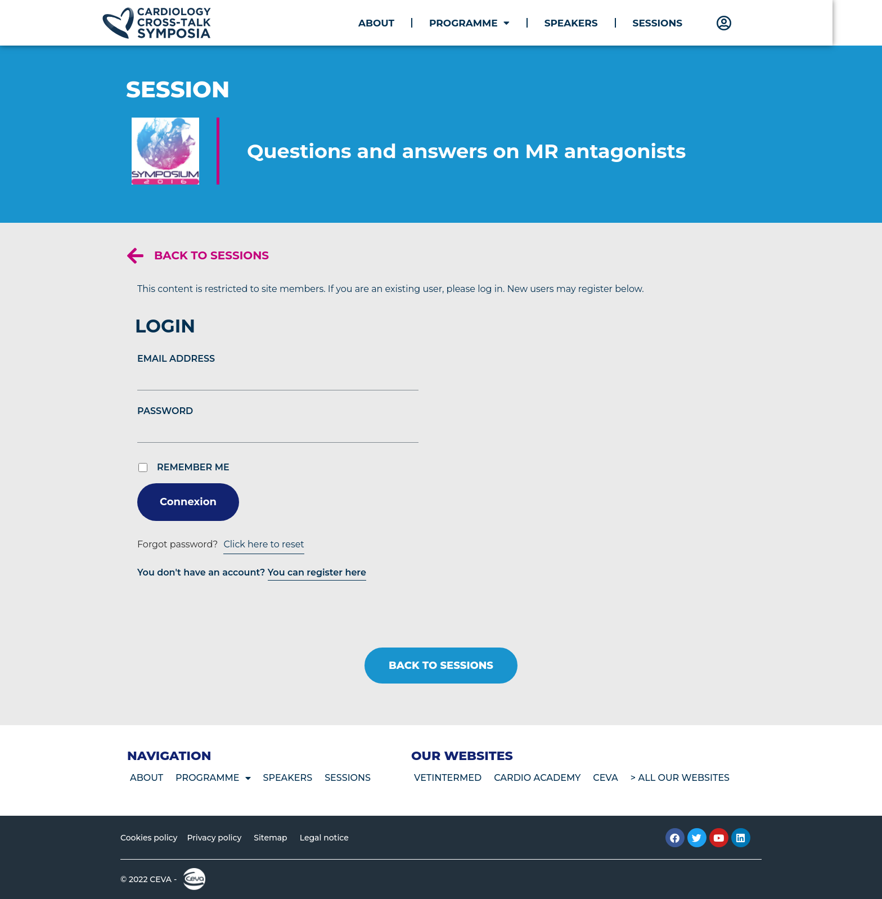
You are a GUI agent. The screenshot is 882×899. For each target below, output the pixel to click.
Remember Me (193, 467)
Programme (494, 22)
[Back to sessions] (135, 255)
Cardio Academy (537, 777)
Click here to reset (263, 544)
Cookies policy (148, 838)
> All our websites (680, 777)
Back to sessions (211, 255)
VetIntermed (448, 777)
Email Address (176, 358)
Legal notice (324, 838)
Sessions (682, 23)
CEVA (605, 777)
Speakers (596, 23)
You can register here (317, 572)
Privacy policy (214, 838)
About (401, 23)
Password (165, 411)
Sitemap (270, 838)
